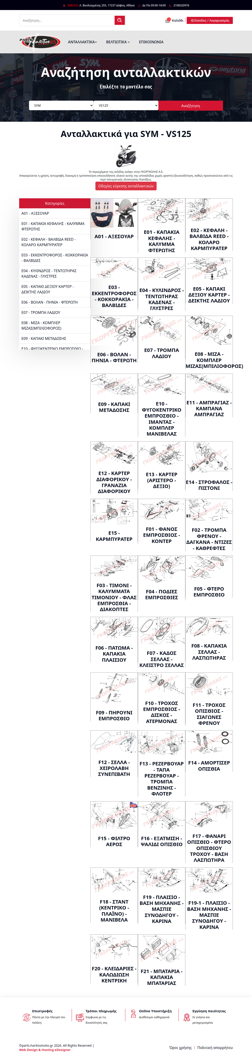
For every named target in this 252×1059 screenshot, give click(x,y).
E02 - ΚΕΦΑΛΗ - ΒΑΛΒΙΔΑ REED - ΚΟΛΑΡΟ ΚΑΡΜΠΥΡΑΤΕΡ (48, 242)
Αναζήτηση (190, 105)
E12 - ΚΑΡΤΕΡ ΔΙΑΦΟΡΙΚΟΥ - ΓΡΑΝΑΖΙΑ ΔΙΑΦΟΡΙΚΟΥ (114, 482)
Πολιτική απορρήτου (215, 1047)
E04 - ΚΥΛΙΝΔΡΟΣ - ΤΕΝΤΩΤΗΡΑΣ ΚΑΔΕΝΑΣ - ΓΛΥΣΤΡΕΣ (48, 273)
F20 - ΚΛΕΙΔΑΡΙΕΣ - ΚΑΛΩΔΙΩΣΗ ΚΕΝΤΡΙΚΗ (114, 974)
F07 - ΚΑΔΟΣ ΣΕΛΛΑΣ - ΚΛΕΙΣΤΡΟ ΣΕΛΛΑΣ (161, 658)
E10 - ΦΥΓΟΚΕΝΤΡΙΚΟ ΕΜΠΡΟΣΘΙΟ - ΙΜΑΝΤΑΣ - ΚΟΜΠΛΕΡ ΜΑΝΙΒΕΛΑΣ (161, 418)
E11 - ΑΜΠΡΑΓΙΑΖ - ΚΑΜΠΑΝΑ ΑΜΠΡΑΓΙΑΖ (209, 408)
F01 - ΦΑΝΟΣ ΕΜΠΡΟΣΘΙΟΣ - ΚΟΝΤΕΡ (161, 534)
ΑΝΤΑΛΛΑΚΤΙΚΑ (82, 41)
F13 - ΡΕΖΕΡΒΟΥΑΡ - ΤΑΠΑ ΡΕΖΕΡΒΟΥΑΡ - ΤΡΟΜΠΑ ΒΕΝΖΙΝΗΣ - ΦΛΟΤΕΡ (161, 778)
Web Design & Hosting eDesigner (45, 1050)
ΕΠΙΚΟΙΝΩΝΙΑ (151, 41)
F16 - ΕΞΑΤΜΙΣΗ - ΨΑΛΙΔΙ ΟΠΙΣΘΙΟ (162, 841)
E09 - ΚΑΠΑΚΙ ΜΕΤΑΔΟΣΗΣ (43, 338)
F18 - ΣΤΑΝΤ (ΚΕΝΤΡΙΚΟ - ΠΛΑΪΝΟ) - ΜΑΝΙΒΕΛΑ (114, 910)
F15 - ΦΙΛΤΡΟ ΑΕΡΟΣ (114, 841)
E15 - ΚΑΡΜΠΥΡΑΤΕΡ (114, 535)
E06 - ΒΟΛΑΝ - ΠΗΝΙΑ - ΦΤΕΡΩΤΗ (49, 302)
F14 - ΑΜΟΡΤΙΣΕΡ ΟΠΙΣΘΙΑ (209, 765)
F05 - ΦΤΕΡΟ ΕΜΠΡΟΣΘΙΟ (209, 591)
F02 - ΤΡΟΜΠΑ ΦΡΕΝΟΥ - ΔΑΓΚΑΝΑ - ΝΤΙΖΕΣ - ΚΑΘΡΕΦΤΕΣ (209, 538)
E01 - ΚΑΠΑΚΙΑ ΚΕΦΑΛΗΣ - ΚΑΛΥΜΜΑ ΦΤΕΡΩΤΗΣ (52, 226)
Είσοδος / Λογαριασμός (209, 20)
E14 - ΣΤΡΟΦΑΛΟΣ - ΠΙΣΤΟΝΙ (209, 484)
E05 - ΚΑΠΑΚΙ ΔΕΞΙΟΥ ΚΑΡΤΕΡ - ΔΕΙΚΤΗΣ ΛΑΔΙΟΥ (47, 289)
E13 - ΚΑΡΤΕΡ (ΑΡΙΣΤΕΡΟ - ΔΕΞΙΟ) (161, 480)
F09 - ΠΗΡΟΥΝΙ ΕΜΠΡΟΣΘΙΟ (114, 715)
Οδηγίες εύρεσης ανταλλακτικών (126, 186)
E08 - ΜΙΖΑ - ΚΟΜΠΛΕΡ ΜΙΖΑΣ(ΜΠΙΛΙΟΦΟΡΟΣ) (41, 325)
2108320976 (181, 5)
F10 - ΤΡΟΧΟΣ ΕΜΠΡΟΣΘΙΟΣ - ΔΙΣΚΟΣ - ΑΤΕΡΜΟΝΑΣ (161, 712)
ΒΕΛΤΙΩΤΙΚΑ (118, 41)
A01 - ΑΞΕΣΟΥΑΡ (35, 213)
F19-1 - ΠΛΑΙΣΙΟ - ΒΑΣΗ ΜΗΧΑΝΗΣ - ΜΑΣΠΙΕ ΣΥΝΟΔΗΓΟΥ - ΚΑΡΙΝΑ (209, 914)
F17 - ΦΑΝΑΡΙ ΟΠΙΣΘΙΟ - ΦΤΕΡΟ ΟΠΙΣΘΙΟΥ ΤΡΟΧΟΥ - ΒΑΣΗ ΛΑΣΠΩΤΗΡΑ (209, 847)
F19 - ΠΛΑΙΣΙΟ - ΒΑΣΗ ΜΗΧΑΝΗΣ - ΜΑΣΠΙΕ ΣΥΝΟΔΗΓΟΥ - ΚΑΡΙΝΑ (162, 909)
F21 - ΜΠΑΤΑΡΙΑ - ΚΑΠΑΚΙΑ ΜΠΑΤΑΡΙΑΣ (161, 977)
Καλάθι (174, 20)
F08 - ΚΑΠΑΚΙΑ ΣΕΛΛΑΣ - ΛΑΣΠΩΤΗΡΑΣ (209, 651)
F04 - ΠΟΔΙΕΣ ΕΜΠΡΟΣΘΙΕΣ (161, 594)
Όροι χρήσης (180, 1047)
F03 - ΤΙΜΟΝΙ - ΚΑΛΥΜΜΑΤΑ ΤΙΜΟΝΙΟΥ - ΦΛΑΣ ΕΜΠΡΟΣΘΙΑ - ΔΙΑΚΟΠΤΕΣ (114, 597)
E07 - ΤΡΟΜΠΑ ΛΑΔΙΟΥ (40, 312)
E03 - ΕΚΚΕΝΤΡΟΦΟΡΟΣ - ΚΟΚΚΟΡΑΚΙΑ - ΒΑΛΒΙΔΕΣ (54, 258)
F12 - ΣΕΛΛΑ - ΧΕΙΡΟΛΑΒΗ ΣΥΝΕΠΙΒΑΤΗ (114, 768)
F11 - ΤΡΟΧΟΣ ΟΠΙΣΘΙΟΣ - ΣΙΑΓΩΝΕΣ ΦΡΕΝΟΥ (209, 713)
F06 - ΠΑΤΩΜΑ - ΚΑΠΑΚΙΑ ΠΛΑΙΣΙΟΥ (114, 653)
